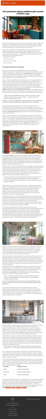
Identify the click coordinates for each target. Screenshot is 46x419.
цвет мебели (8, 388)
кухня (13, 388)
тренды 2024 (18, 388)
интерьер (24, 388)
